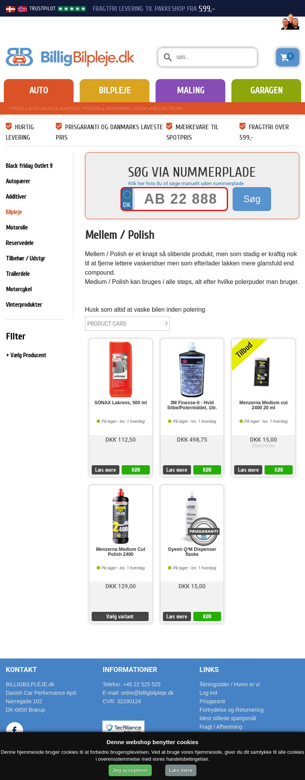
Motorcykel (19, 289)
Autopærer (18, 181)
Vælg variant (120, 616)
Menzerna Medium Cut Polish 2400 (120, 552)
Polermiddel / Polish (126, 108)
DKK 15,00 (263, 439)
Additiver (16, 196)
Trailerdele (18, 273)
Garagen (266, 90)
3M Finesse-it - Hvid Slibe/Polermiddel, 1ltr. (192, 405)
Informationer (129, 669)
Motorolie (17, 227)
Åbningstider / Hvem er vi (229, 684)
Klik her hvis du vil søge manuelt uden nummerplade (186, 183)
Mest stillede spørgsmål (227, 718)
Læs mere (105, 470)
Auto (38, 90)
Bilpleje (115, 90)
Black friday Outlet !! (29, 165)
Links (209, 669)
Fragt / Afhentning (220, 727)
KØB (136, 470)
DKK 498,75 (192, 439)
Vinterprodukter (24, 304)
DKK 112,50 (121, 439)
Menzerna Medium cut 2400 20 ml (264, 405)
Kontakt (21, 669)
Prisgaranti (212, 701)
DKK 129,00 (121, 586)
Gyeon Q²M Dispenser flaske (192, 552)
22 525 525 (256, 22)
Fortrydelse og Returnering (231, 710)
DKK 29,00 (263, 446)
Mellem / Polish (167, 108)
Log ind (208, 693)
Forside (16, 108)
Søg (251, 199)
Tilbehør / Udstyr (25, 258)
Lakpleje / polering (82, 108)
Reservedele (20, 243)
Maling (190, 90)
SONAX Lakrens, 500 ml (120, 402)
